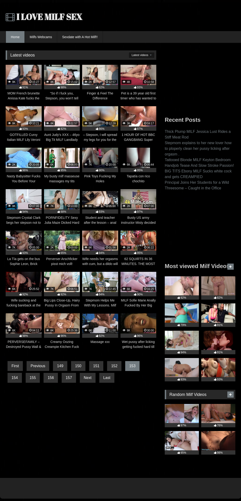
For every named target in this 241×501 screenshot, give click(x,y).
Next (88, 378)
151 (96, 366)
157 (69, 378)
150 (78, 366)
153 (132, 366)
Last (106, 378)
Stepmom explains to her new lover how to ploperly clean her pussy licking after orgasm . (198, 148)
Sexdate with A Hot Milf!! (80, 37)
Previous (38, 366)
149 (60, 366)
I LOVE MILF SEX (44, 16)
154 (15, 378)
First (15, 366)
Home (15, 37)
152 (114, 366)
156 (51, 378)
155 (33, 378)
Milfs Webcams (41, 37)
